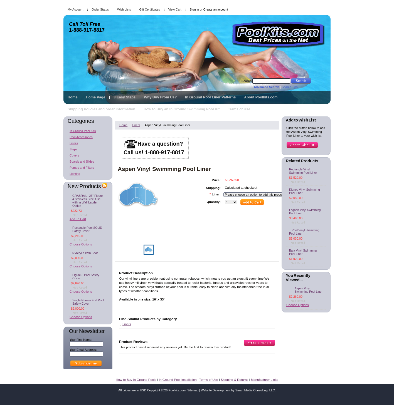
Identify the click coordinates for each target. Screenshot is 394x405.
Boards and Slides (82, 161)
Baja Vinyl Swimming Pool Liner (303, 252)
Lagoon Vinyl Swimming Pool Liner (305, 211)
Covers (74, 155)
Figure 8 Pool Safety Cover (85, 276)
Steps (73, 149)
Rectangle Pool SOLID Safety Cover (87, 229)
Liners (74, 143)
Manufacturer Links (264, 379)
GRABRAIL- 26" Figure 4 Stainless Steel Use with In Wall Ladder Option (87, 200)
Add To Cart (78, 219)
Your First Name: (81, 339)
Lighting (75, 173)
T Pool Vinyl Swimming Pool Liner (304, 231)
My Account (75, 9)
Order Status (100, 9)
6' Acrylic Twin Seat (85, 253)
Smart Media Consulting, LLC (255, 390)
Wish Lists (124, 9)
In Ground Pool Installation (178, 379)
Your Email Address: (83, 349)
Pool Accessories (81, 137)
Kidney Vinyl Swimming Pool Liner (304, 191)
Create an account (215, 9)
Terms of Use (208, 379)
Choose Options (81, 244)
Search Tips (289, 87)
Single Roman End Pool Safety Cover (88, 302)
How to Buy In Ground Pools (136, 379)
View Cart (174, 9)
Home (123, 125)
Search (247, 81)
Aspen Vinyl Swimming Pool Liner (308, 290)
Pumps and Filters (82, 167)
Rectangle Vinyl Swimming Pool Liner (303, 171)
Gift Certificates (149, 9)
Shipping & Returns (234, 379)
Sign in (194, 9)
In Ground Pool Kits (83, 131)
